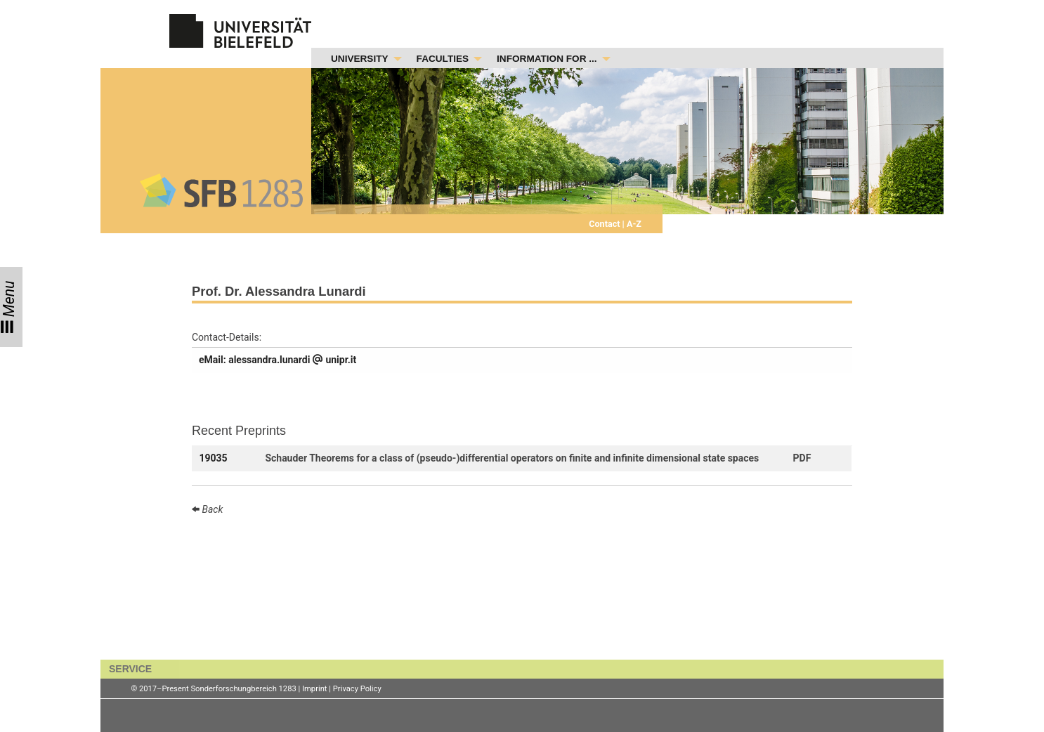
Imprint (314, 688)
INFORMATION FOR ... (546, 58)
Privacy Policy (357, 688)
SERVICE (130, 668)
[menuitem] (362, 59)
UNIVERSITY (360, 58)
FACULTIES (443, 58)
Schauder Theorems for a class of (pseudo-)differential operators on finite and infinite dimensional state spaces (512, 458)
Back (211, 509)
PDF (802, 458)
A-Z (633, 223)
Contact (605, 223)
